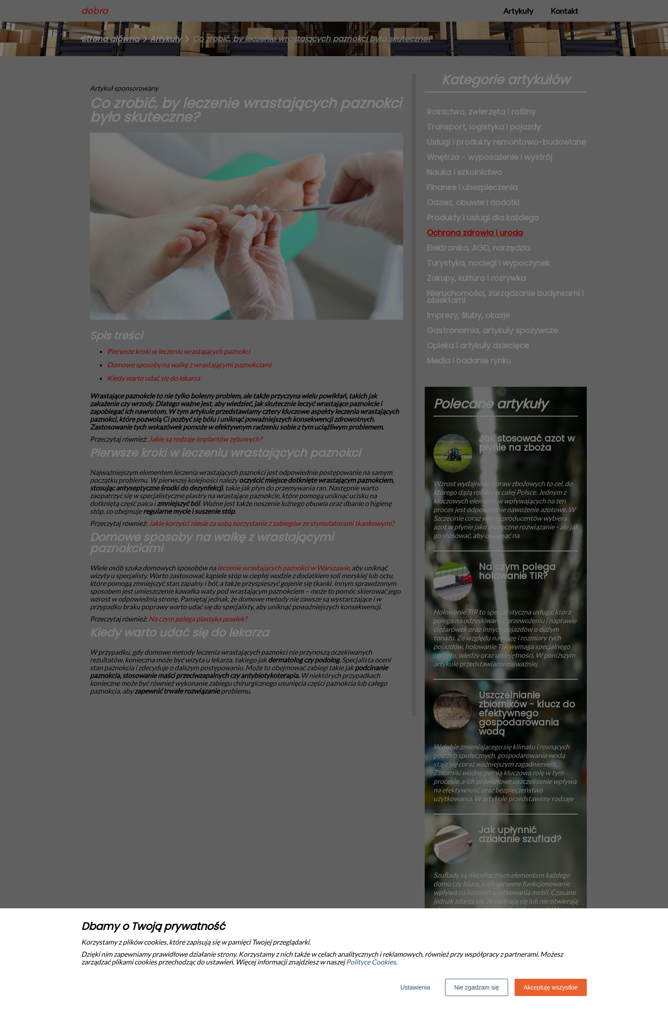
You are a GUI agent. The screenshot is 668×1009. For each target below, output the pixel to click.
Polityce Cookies (371, 962)
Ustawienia (415, 987)
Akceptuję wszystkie (551, 987)
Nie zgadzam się (476, 987)
